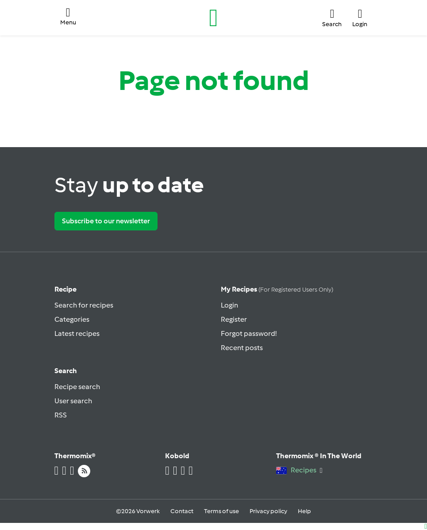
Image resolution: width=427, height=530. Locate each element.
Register (234, 319)
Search (65, 370)
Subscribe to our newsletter (106, 221)
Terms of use (221, 511)
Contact (181, 511)
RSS (60, 415)
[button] (68, 18)
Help (304, 511)
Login (229, 305)
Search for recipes (83, 305)
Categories (71, 319)
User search (73, 401)
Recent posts (242, 347)
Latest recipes (77, 333)
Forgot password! (249, 333)
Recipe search (77, 386)
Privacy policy (268, 511)
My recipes (277, 289)
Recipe (65, 289)
